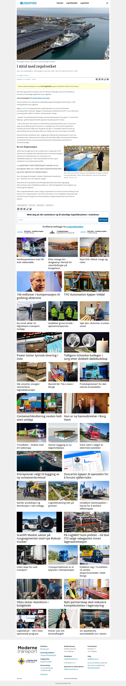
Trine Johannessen (46, 668)
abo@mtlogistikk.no (71, 669)
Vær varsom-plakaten (95, 665)
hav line (32, 205)
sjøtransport (22, 205)
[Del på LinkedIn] (99, 79)
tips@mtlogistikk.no (71, 659)
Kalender (60, 3)
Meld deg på (103, 219)
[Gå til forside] (28, 3)
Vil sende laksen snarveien (40, 98)
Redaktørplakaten (94, 668)
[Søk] (107, 3)
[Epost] (57, 220)
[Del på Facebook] (96, 79)
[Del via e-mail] (102, 79)
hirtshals (49, 205)
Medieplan (44, 674)
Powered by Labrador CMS (63, 683)
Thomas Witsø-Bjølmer (48, 655)
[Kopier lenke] (105, 79)
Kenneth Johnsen (46, 662)
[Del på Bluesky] (107, 79)
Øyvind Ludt (44, 649)
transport (40, 205)
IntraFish (24, 108)
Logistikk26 (84, 3)
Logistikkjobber (71, 3)
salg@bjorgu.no (93, 659)
